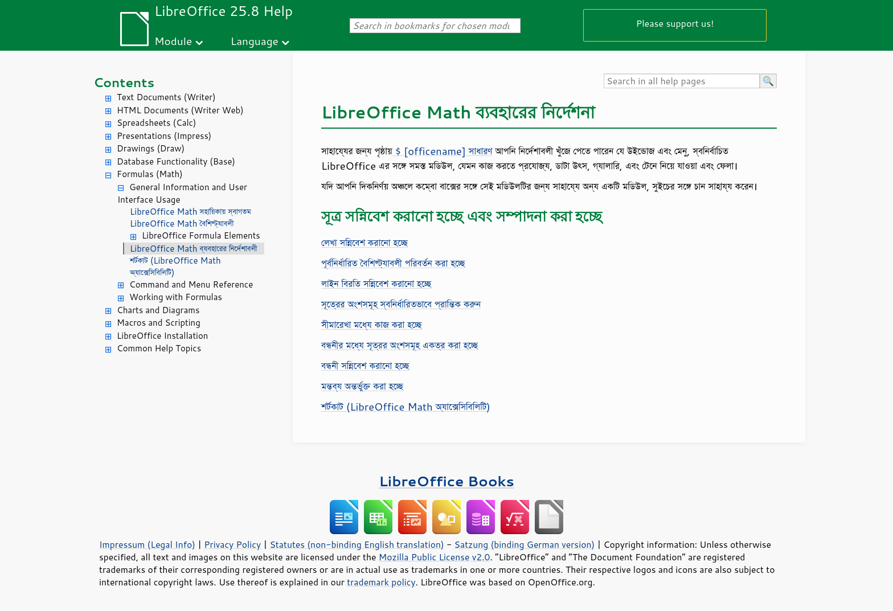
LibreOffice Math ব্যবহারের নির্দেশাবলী (193, 249)
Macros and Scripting (158, 323)
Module (173, 40)
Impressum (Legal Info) (147, 544)
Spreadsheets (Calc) (156, 123)
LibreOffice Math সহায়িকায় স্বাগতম (190, 212)
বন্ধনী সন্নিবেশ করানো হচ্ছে (365, 365)
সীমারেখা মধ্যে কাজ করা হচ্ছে (371, 324)
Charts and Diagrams (158, 310)
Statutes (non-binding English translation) (356, 544)
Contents (123, 82)
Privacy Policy (232, 544)
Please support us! (675, 23)
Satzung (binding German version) (524, 544)
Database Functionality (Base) (176, 161)
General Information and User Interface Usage (182, 193)
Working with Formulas (175, 297)
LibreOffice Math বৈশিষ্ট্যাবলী (182, 223)
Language (254, 40)
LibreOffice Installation (162, 336)
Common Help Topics (159, 348)
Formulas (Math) (150, 174)
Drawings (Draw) (151, 148)
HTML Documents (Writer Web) (180, 110)
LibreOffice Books (446, 481)
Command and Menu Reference (191, 284)
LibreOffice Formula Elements (201, 235)
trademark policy (381, 582)
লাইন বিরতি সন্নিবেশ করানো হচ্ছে (376, 283)
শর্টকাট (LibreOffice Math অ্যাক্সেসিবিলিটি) (175, 266)
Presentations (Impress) (164, 136)
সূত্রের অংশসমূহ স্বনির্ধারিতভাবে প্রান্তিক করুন (401, 304)
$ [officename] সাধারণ (442, 150)
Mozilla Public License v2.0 (434, 557)
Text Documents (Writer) (166, 97)
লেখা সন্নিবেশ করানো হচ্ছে (364, 242)
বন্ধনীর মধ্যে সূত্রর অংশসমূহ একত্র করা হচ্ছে (399, 345)
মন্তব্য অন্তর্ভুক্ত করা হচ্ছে (362, 386)
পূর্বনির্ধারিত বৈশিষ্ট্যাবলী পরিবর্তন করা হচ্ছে (393, 263)
